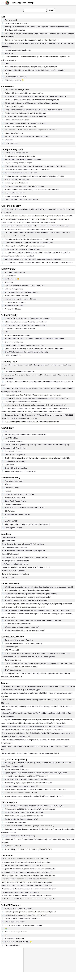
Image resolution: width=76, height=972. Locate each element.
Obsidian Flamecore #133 (14, 504)
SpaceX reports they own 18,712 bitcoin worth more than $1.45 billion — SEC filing (35, 789)
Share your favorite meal (14, 342)
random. (8, 491)
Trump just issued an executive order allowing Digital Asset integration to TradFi (34, 796)
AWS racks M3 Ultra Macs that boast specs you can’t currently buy (29, 826)
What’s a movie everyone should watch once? (22, 627)
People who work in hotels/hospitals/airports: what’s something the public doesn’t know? (37, 610)
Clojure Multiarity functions (14, 193)
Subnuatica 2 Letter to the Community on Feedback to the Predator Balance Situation (36, 398)
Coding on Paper (7, 577)
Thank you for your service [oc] (16, 296)
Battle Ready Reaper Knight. (15, 501)
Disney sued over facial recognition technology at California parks (29, 243)
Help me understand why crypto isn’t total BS (21, 786)
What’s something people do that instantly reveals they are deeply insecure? (33, 620)
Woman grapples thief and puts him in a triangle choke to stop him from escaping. (35, 70)
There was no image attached (16, 932)
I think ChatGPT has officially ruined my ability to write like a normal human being (34, 349)
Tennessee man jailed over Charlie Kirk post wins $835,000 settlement (31, 67)
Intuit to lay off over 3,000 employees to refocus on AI (24, 246)
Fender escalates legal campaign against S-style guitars (25, 113)
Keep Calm (9, 53)
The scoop (9, 282)
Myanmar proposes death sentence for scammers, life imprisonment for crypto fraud (36, 773)
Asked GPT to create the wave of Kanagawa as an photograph (28, 319)
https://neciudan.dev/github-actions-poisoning (21, 200)
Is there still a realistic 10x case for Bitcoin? (21, 793)
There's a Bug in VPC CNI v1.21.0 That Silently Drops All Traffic (28, 849)
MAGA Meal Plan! (11, 438)
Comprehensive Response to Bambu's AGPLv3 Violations (22, 544)
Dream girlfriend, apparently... (16, 468)
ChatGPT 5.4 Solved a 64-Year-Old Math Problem (23, 925)
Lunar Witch (9, 465)
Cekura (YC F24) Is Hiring (14, 106)
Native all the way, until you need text (15, 574)
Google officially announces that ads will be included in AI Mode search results (33, 110)
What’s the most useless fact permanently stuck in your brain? (28, 597)
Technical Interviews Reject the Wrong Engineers (23, 159)
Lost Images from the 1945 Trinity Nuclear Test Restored (25, 123)
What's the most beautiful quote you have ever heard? (25, 630)
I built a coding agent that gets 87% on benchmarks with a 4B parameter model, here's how (38, 663)
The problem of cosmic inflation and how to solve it (20, 892)
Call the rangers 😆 (12, 279)
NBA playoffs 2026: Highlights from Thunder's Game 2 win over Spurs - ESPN (30, 753)
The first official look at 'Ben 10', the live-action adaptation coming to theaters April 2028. (37, 458)
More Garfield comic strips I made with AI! (20, 471)
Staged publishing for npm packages (18, 163)
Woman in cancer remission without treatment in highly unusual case (26, 895)
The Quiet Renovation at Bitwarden (14, 547)
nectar (7, 431)
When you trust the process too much (19, 908)
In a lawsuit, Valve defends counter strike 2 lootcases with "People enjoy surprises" (35, 405)
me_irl (7, 73)
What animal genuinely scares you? (18, 624)
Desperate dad (10, 276)
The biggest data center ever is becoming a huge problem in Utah (29, 229)
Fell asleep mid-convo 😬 (14, 80)
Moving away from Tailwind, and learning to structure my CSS (24, 557)
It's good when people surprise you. (18, 50)
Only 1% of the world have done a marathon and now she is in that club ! (31, 40)
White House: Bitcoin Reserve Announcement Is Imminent (26, 779)
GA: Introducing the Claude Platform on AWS (21, 819)
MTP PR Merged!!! (12, 650)
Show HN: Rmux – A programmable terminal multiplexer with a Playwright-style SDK (36, 96)
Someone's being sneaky (14, 306)
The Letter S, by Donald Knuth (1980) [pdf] (20, 126)
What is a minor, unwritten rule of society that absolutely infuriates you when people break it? (39, 587)
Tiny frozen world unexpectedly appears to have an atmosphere (24, 879)
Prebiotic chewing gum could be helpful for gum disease (22, 865)
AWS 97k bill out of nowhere (15, 822)
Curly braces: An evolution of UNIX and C (20, 156)
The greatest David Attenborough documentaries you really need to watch (28, 869)
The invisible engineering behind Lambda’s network (24, 816)
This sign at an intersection (15, 30)
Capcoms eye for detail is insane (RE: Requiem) (22, 402)
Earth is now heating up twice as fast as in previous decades (27, 136)
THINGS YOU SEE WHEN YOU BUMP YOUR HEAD (24, 508)
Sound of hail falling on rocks (15, 77)
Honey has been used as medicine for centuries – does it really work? (27, 882)
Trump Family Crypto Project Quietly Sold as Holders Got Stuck (28, 783)
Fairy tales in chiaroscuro (14, 481)
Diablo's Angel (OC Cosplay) (15, 461)
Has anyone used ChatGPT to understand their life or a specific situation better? (34, 339)
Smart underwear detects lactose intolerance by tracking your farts (25, 862)
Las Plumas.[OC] (11, 521)
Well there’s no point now (14, 289)
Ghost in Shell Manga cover (15, 455)
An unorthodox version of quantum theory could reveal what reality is (26, 872)
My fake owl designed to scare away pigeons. (21, 292)
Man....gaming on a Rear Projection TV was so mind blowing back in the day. (33, 395)
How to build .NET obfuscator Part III (18, 179)
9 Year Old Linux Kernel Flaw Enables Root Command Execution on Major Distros (35, 166)
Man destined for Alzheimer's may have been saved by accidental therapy (28, 889)
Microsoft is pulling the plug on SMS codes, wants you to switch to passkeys (33, 259)
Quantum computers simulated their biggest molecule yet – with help (26, 885)
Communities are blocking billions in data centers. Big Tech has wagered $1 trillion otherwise (39, 263)
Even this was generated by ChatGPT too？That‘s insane (26, 915)
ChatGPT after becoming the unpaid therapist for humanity (26, 352)
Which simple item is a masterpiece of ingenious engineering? (28, 590)
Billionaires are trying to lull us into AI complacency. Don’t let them (29, 239)
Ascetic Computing (8, 537)
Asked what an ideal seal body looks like (20, 329)
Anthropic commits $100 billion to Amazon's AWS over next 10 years (30, 809)
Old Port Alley (10, 511)
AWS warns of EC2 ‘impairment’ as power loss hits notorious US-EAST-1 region (34, 806)
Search (51, 10)
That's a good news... (13, 670)
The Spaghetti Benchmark (14, 938)
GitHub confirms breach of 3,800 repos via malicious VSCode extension (31, 103)
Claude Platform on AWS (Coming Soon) (20, 836)
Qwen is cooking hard (13, 660)
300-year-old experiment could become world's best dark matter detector (28, 875)
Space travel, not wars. (13, 451)
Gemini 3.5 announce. (13, 355)
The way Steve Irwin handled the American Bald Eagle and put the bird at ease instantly (37, 27)
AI (6, 518)
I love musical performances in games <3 (20, 372)
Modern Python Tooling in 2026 (16, 183)
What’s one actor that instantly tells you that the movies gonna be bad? (31, 594)
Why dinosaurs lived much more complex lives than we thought (24, 859)
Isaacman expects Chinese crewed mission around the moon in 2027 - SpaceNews (32, 730)
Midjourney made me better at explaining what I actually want (27, 524)
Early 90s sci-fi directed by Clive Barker (19, 494)
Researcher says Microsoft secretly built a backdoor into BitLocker (25, 567)
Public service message (13, 441)
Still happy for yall (11, 647)
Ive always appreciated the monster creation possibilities (25, 435)
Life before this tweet (12, 945)
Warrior (7, 484)
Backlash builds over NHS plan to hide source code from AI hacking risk (27, 899)
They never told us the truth (15, 498)
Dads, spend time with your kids (16, 23)
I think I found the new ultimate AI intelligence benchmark (26, 322)
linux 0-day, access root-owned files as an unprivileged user (23, 551)
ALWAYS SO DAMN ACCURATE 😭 (18, 942)
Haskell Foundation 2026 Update (17, 120)
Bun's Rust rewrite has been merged (14, 564)
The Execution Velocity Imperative (17, 335)
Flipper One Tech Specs (14, 133)
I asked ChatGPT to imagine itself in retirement (22, 918)
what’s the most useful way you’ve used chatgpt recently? (26, 325)
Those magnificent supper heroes (17, 514)
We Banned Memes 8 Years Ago (17, 769)
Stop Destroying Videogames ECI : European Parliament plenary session (32, 422)
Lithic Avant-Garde (12, 488)
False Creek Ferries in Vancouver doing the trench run (25, 286)
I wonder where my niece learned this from (20, 299)
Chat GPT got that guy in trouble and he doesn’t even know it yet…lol (30, 912)
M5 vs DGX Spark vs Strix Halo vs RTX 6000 (21, 667)
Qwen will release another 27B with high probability (24, 643)
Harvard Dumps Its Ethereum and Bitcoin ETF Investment (26, 776)
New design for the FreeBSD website (15, 561)
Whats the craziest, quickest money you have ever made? (26, 600)
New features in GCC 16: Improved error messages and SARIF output (30, 130)
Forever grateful (11, 20)
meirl (7, 63)
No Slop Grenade (11, 143)
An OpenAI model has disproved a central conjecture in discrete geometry (32, 100)
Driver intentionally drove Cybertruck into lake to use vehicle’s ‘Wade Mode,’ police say (36, 226)
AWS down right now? (13, 846)
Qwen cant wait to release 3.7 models (19, 640)
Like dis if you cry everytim (14, 922)
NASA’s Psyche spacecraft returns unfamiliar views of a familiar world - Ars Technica (32, 726)
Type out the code (8, 541)
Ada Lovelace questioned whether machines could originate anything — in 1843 (34, 176)
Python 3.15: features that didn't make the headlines (24, 93)
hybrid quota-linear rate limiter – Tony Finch (21, 173)
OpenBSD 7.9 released (10, 554)
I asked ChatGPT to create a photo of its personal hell (24, 345)
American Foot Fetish (13, 309)
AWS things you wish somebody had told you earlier (24, 812)
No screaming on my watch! (15, 302)
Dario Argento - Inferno (13, 528)
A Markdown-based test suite (15, 196)
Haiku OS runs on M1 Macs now (13, 571)
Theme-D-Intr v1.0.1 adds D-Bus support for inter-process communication (32, 189)
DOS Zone (9, 140)
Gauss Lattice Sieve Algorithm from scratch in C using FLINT (27, 169)
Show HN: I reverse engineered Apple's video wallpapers (26, 116)
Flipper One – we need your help (17, 90)
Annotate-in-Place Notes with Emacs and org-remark (24, 186)
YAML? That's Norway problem (16, 153)
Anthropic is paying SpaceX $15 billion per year (22, 249)
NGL (6, 332)
